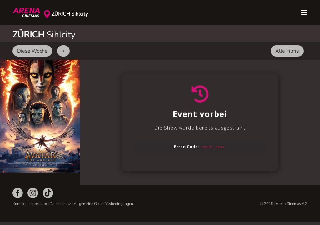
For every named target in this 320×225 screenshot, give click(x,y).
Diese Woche (32, 51)
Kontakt (19, 203)
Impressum (37, 203)
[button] (304, 12)
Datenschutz (60, 203)
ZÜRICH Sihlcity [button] (70, 14)
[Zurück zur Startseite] (28, 12)
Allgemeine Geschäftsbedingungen (103, 203)
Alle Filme (287, 51)
